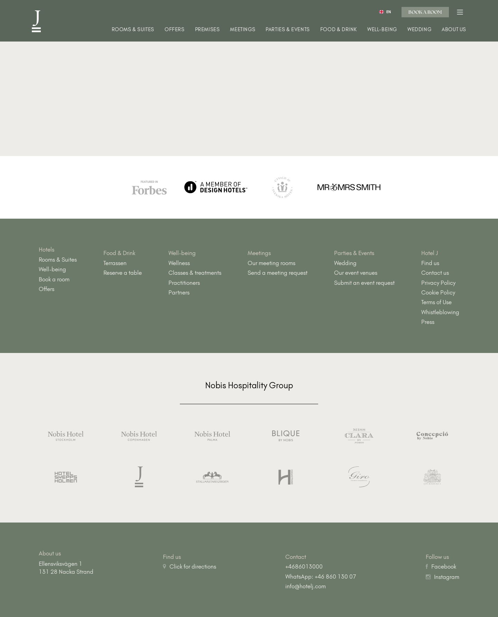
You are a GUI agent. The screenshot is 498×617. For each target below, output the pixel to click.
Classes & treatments (194, 272)
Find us (430, 263)
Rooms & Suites (133, 30)
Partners (179, 292)
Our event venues (355, 272)
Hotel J (429, 252)
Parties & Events (288, 30)
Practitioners (184, 282)
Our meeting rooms (271, 263)
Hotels (46, 249)
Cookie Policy (438, 292)
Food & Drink (338, 30)
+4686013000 (304, 566)
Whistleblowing (440, 312)
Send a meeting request (277, 272)
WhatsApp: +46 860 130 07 (320, 576)
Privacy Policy (438, 282)
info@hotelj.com (305, 586)
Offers (175, 30)
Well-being (382, 30)
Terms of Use (436, 302)
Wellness (179, 263)
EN (385, 12)
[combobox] (385, 12)
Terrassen (115, 263)
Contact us (435, 272)
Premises (207, 30)
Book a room (425, 12)
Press (427, 321)
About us (454, 30)
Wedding (419, 30)
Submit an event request (364, 282)
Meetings (242, 30)
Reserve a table (122, 272)
